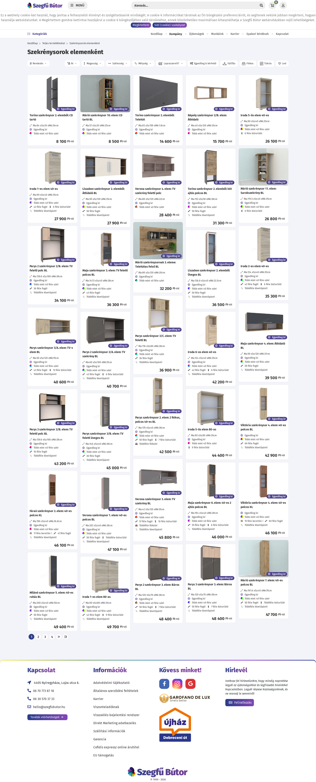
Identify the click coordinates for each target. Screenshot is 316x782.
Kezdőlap (156, 34)
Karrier (235, 34)
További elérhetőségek (46, 717)
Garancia (99, 739)
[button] (38, 63)
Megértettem (141, 25)
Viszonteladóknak (106, 707)
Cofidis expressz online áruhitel (116, 747)
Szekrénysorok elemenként (85, 43)
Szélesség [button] (117, 63)
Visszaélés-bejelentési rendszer (116, 715)
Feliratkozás (240, 702)
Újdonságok (196, 34)
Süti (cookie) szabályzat (169, 25)
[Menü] (77, 5)
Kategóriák (37, 34)
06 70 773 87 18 (43, 691)
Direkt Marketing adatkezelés (114, 723)
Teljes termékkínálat (53, 43)
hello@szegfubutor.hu (49, 707)
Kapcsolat (282, 34)
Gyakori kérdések (257, 34)
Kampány (176, 34)
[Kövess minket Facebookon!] (164, 684)
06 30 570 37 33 (43, 699)
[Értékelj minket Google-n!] (190, 684)
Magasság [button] (92, 63)
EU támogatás (103, 755)
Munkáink (217, 34)
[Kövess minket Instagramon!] (177, 684)
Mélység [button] (142, 63)
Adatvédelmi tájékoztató (111, 683)
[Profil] (283, 5)
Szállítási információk (109, 731)
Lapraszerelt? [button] (170, 63)
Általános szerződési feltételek (115, 691)
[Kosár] (272, 5)
